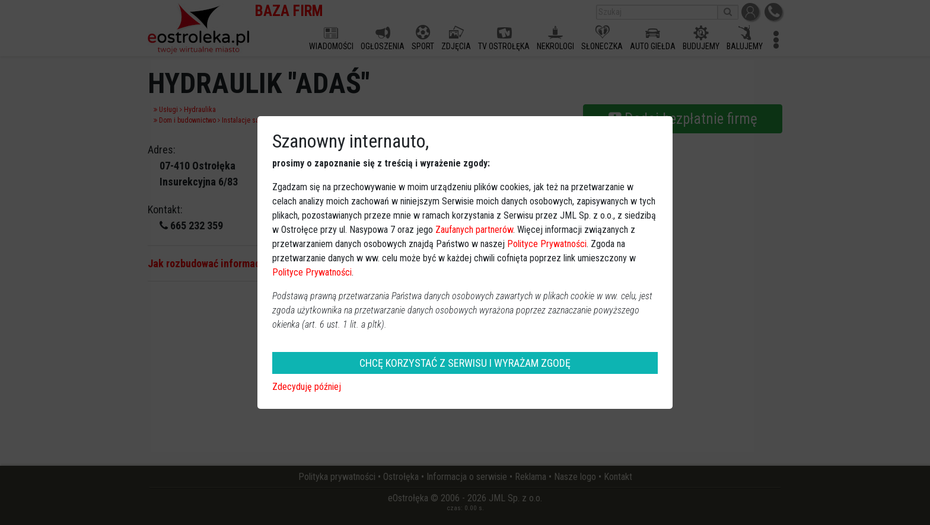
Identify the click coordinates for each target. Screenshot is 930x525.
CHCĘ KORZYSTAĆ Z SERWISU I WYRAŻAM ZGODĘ (465, 363)
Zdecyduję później (306, 386)
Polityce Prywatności (547, 243)
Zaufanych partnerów (474, 229)
